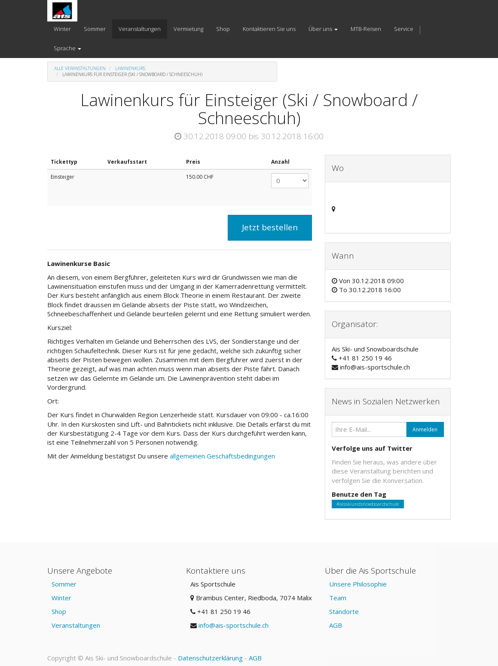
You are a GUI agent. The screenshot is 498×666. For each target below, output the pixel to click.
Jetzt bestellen (270, 227)
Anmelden (424, 429)
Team (337, 597)
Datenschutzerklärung (210, 658)
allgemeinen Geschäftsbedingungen (223, 456)
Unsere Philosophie (358, 584)
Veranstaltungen (76, 625)
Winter (61, 597)
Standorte (344, 611)
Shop (59, 611)
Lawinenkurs (130, 68)
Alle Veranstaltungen (80, 68)
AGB (335, 625)
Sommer (64, 584)
